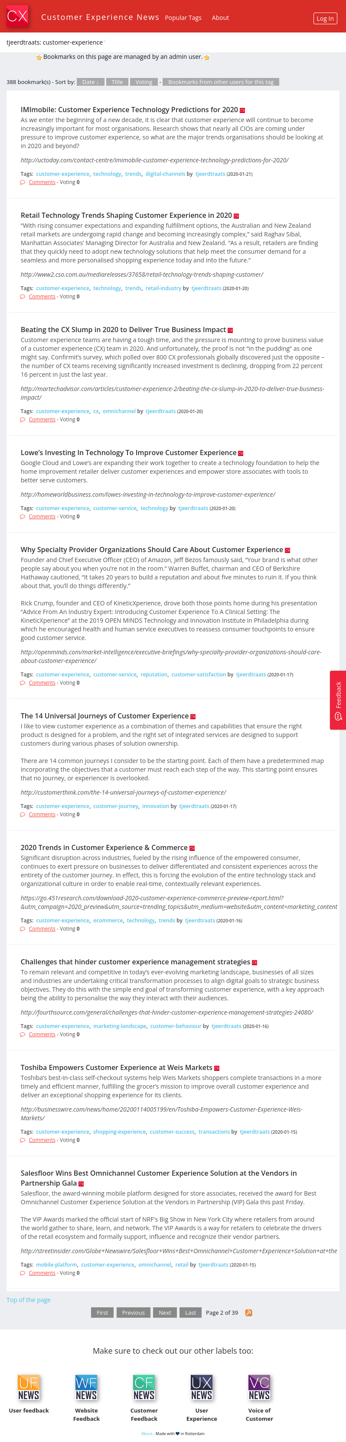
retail (182, 1264)
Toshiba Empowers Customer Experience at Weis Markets (116, 1067)
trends (133, 174)
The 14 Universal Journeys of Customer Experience (105, 716)
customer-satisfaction (199, 674)
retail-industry (164, 288)
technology (107, 174)
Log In (325, 18)
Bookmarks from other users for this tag (221, 82)
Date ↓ (90, 82)
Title (117, 82)
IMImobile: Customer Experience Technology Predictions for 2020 (129, 109)
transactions (214, 1131)
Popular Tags (183, 17)
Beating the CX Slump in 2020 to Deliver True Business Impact (123, 329)
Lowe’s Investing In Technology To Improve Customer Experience (129, 452)
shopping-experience (119, 1131)
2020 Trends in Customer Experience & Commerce (104, 847)
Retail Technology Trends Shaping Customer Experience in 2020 (126, 215)
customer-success (172, 1131)
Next (165, 1312)
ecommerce (108, 920)
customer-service (114, 508)
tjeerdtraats (210, 174)
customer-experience (62, 174)
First (102, 1312)
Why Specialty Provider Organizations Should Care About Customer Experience (152, 549)
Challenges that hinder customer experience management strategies (135, 962)
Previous (133, 1312)
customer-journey (115, 806)
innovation (155, 806)
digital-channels (166, 174)
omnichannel (119, 411)
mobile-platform (56, 1264)
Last (190, 1312)
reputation (153, 674)
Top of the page (29, 1300)
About (220, 17)
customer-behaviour (176, 1026)
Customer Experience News (100, 17)
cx (96, 411)
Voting (144, 82)
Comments (42, 182)
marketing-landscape (119, 1026)
